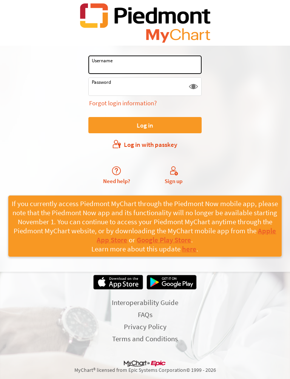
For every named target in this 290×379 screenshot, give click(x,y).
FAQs (145, 314)
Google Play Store (164, 239)
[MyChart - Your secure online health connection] (145, 23)
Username (102, 60)
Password (101, 82)
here (189, 248)
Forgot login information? (123, 103)
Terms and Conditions (145, 338)
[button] (193, 86)
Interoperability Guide (145, 302)
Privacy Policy (145, 326)
